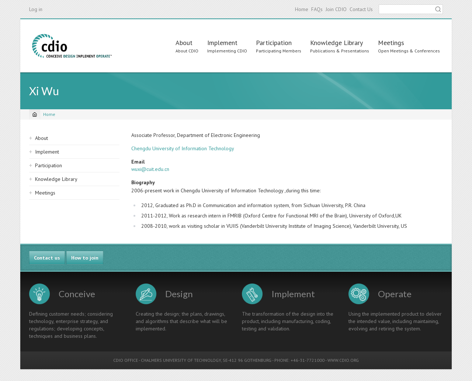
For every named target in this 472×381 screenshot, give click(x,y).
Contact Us (361, 9)
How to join (84, 257)
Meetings (391, 42)
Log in (35, 9)
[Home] (34, 114)
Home (301, 9)
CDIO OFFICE (125, 360)
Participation (274, 42)
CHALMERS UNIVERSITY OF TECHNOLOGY (181, 360)
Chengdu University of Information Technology (182, 148)
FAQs (317, 9)
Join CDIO (336, 9)
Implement (222, 42)
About (184, 42)
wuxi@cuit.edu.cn (150, 169)
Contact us (47, 257)
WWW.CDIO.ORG (343, 360)
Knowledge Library (336, 42)
